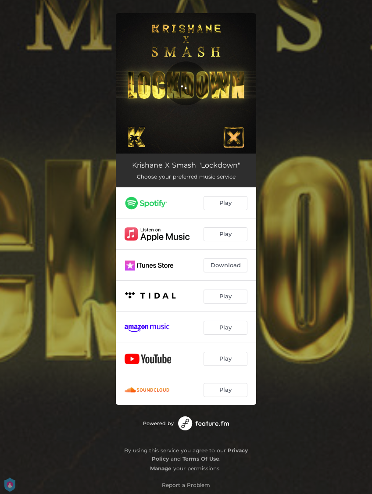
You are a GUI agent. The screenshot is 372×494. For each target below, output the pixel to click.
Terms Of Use (200, 458)
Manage (161, 468)
